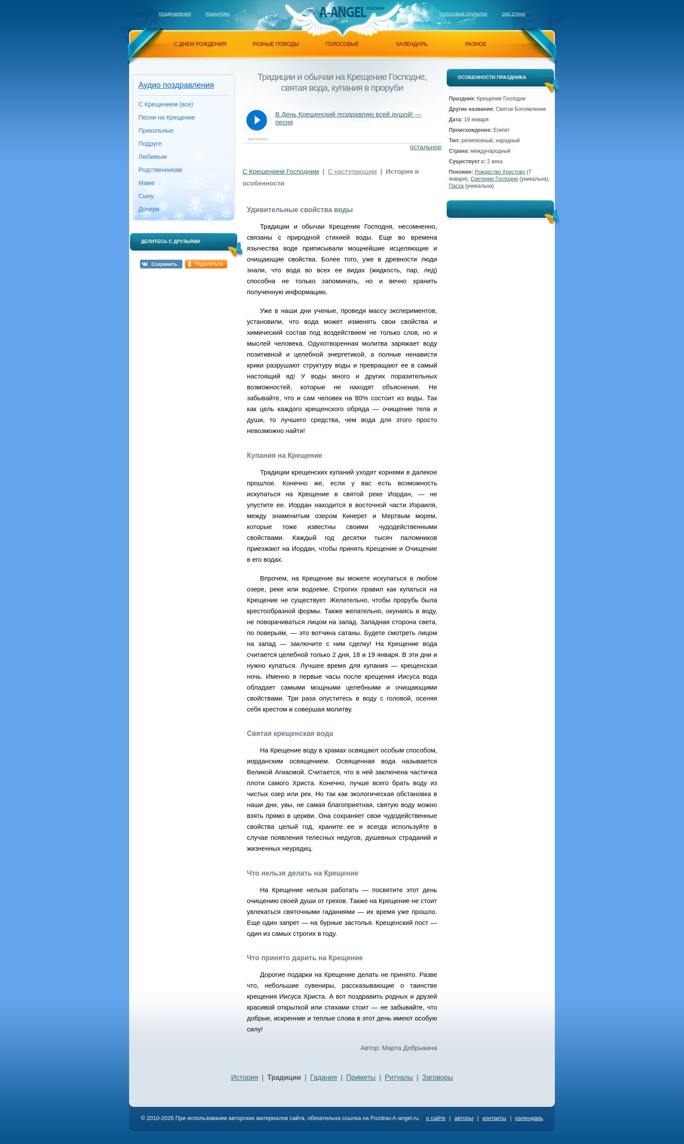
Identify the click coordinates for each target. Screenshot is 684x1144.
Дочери (149, 209)
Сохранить (164, 264)
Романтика (217, 14)
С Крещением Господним (281, 171)
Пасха (456, 186)
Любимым (153, 156)
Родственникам (160, 169)
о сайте (435, 1118)
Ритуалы (399, 1077)
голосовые (342, 44)
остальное (425, 147)
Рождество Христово (500, 172)
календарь (412, 44)
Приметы (361, 1077)
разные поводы (276, 44)
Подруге (150, 143)
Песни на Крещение (167, 117)
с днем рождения (200, 44)
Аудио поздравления (176, 85)
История (244, 1077)
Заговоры (437, 1077)
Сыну (146, 195)
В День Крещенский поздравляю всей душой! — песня (348, 118)
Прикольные (156, 130)
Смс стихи (513, 14)
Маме (147, 182)
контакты (494, 1118)
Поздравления (175, 14)
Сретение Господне (494, 179)
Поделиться (208, 264)
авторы (464, 1118)
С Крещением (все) (166, 104)
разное (475, 44)
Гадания (323, 1077)
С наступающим (352, 171)
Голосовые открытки (463, 14)
